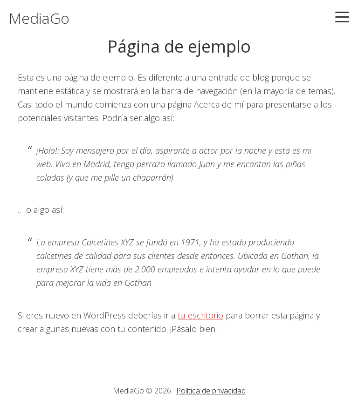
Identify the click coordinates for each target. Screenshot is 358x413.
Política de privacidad (211, 391)
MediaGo (39, 18)
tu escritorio (200, 315)
